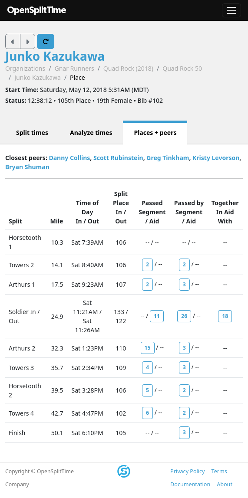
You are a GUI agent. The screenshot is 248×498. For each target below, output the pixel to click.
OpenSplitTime (36, 10)
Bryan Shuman (27, 167)
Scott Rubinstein (118, 158)
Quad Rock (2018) (128, 68)
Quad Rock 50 (182, 68)
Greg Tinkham (167, 158)
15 (148, 347)
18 (225, 316)
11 (157, 316)
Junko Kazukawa (55, 56)
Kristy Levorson (215, 158)
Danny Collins (69, 158)
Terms (219, 471)
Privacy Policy (187, 471)
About (224, 484)
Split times (32, 132)
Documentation (190, 484)
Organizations (25, 68)
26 (184, 316)
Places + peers (155, 132)
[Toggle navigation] (231, 10)
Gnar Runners (74, 68)
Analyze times (91, 132)
